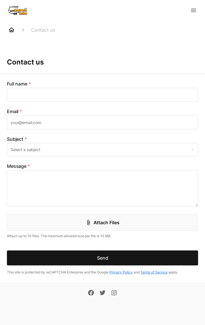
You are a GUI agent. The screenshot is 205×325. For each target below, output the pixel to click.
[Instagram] (114, 293)
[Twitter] (102, 293)
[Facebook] (91, 293)
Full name (19, 84)
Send (102, 258)
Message (18, 166)
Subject (17, 139)
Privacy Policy (121, 272)
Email (14, 111)
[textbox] (102, 95)
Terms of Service (154, 272)
